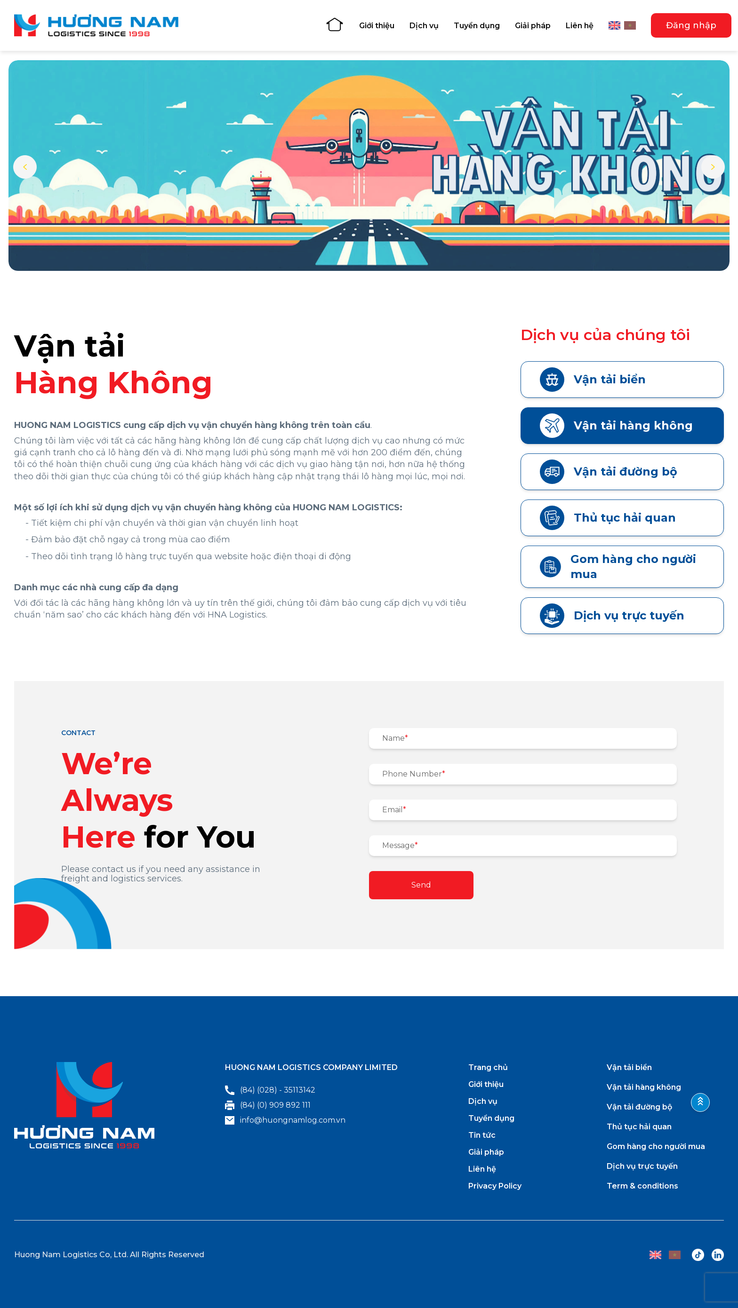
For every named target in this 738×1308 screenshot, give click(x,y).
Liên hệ (580, 25)
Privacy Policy (494, 1185)
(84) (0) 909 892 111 (268, 1105)
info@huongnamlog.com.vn (285, 1120)
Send (421, 884)
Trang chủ (488, 1067)
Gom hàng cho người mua (618, 566)
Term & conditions (642, 1185)
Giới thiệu (376, 25)
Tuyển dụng (477, 25)
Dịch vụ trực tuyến (612, 615)
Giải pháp (533, 25)
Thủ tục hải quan (608, 518)
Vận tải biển (593, 379)
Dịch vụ (424, 25)
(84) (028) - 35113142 (270, 1090)
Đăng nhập (691, 25)
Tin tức (482, 1135)
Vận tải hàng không (616, 425)
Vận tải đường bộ (608, 472)
